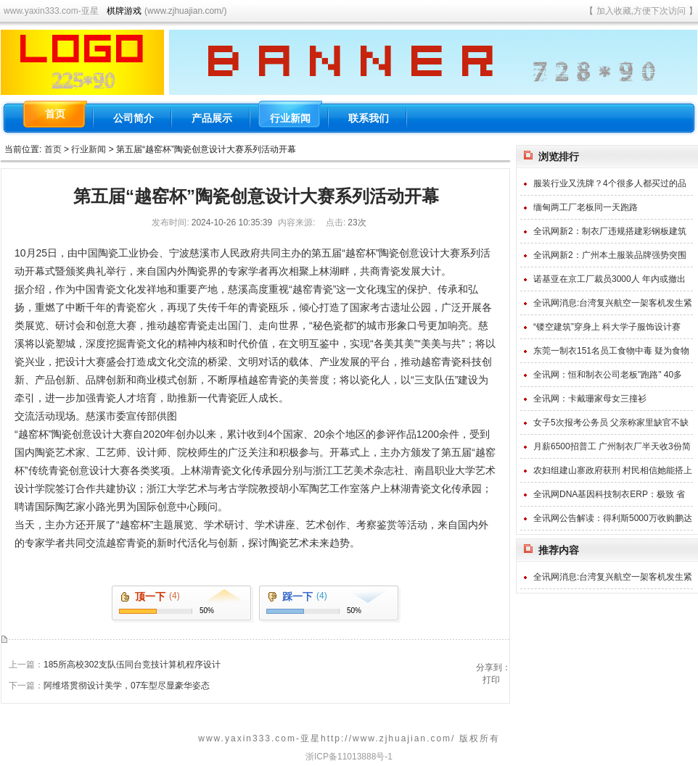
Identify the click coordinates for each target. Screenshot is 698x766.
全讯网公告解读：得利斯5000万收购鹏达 (612, 518)
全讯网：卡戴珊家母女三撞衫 (589, 399)
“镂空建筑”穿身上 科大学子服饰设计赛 (607, 327)
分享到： (493, 667)
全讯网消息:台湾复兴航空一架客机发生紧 (612, 303)
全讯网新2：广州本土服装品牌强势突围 (609, 255)
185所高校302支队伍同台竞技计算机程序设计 (132, 664)
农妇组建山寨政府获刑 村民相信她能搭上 (612, 470)
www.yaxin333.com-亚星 (51, 11)
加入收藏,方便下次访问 (641, 11)
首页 (53, 149)
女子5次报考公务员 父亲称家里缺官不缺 (611, 422)
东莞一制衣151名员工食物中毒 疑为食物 (611, 351)
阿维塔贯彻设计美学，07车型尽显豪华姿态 (127, 685)
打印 (491, 680)
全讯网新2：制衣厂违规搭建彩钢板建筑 (609, 231)
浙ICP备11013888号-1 (349, 757)
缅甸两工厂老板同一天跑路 (585, 207)
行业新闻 (88, 149)
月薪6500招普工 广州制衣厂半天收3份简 (612, 446)
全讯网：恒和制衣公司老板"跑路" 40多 (607, 375)
